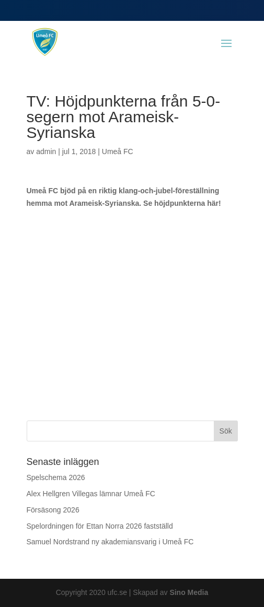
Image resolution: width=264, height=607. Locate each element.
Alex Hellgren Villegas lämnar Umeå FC (91, 493)
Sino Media (188, 592)
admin (46, 151)
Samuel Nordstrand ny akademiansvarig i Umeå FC (110, 542)
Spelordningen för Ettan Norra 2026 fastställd (100, 526)
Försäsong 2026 (53, 510)
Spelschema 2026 (56, 477)
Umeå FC (117, 151)
